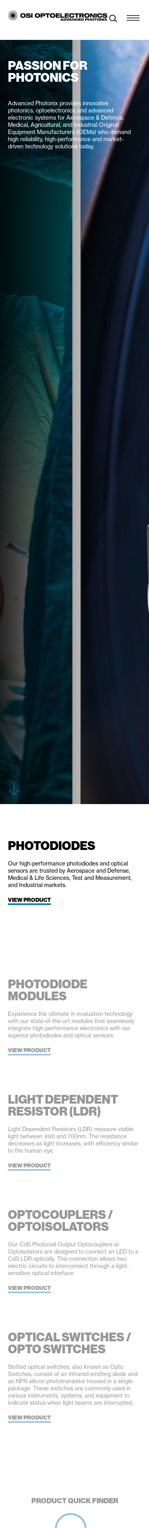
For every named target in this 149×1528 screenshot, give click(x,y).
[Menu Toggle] (133, 16)
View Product (29, 900)
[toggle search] (113, 19)
